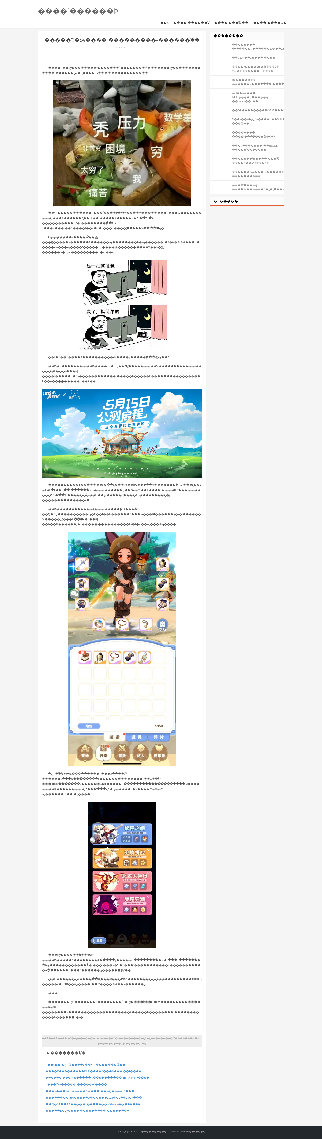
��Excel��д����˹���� (253, 57)
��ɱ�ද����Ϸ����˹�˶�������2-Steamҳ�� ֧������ (93, 1104)
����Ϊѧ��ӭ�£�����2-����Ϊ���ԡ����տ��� (90, 1091)
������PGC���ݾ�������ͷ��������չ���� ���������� (258, 174)
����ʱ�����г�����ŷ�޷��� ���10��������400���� (255, 68)
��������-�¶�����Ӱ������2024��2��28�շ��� (94, 1097)
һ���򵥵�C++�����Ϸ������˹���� (76, 1084)
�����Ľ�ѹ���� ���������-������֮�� (87, 1110)
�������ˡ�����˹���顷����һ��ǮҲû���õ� (255, 160)
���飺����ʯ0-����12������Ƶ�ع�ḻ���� (258, 187)
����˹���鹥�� (231, 22)
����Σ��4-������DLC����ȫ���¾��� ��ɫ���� (93, 1071)
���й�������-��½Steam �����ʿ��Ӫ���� (255, 147)
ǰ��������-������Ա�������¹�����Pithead (258, 82)
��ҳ (164, 22)
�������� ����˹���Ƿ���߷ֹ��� (253, 134)
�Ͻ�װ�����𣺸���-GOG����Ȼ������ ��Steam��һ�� (250, 97)
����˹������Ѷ (191, 22)
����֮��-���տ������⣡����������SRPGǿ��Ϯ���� (97, 1077)
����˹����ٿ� (270, 22)
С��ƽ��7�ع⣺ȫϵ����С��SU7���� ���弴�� (85, 1064)
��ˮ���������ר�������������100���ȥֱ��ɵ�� (258, 110)
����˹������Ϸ (78, 11)
